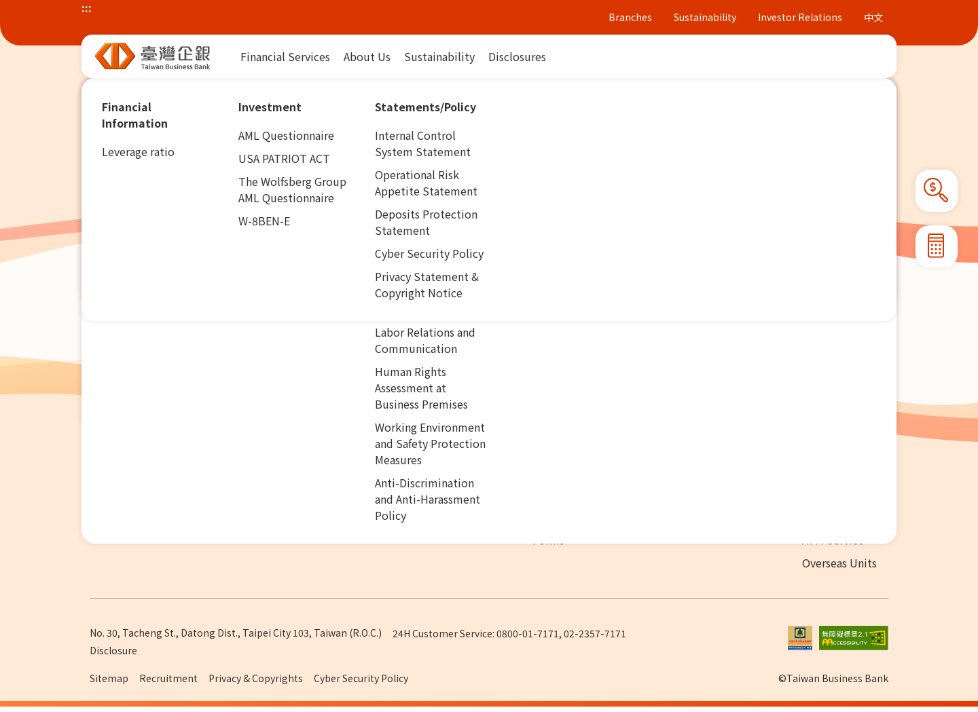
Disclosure (113, 650)
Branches (630, 17)
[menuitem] (285, 56)
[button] (888, 91)
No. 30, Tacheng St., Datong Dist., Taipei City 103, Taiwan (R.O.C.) (236, 632)
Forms (548, 539)
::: (87, 7)
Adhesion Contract (579, 516)
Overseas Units (839, 563)
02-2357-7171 (595, 633)
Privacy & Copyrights (256, 678)
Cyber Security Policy (361, 678)
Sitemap (109, 678)
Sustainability (705, 17)
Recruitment (168, 678)
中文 (873, 17)
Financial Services (173, 91)
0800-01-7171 (527, 633)
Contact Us (711, 516)
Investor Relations (800, 17)
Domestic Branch (845, 516)
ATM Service (833, 539)
